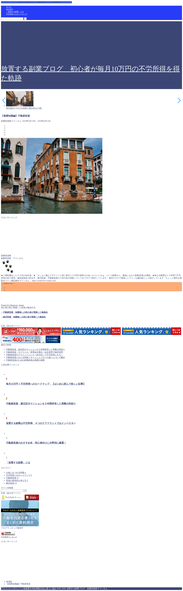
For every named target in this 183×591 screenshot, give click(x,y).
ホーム (8, 7)
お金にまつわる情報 (16, 472)
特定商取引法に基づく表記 (44, 588)
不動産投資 (12, 478)
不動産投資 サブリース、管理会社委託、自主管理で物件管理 (34, 352)
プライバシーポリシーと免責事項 (16, 588)
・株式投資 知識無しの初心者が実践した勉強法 (23, 317)
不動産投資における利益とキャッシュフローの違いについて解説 (35, 357)
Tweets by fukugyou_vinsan (12, 305)
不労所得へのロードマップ (16, 14)
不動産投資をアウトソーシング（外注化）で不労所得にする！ (34, 355)
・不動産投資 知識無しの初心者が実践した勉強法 (24, 312)
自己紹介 (9, 9)
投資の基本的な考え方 (17, 480)
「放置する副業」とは (15, 12)
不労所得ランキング (9, 537)
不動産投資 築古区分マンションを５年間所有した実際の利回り (35, 349)
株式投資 (11, 483)
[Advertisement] (92, 39)
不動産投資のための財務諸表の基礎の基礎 (25, 360)
